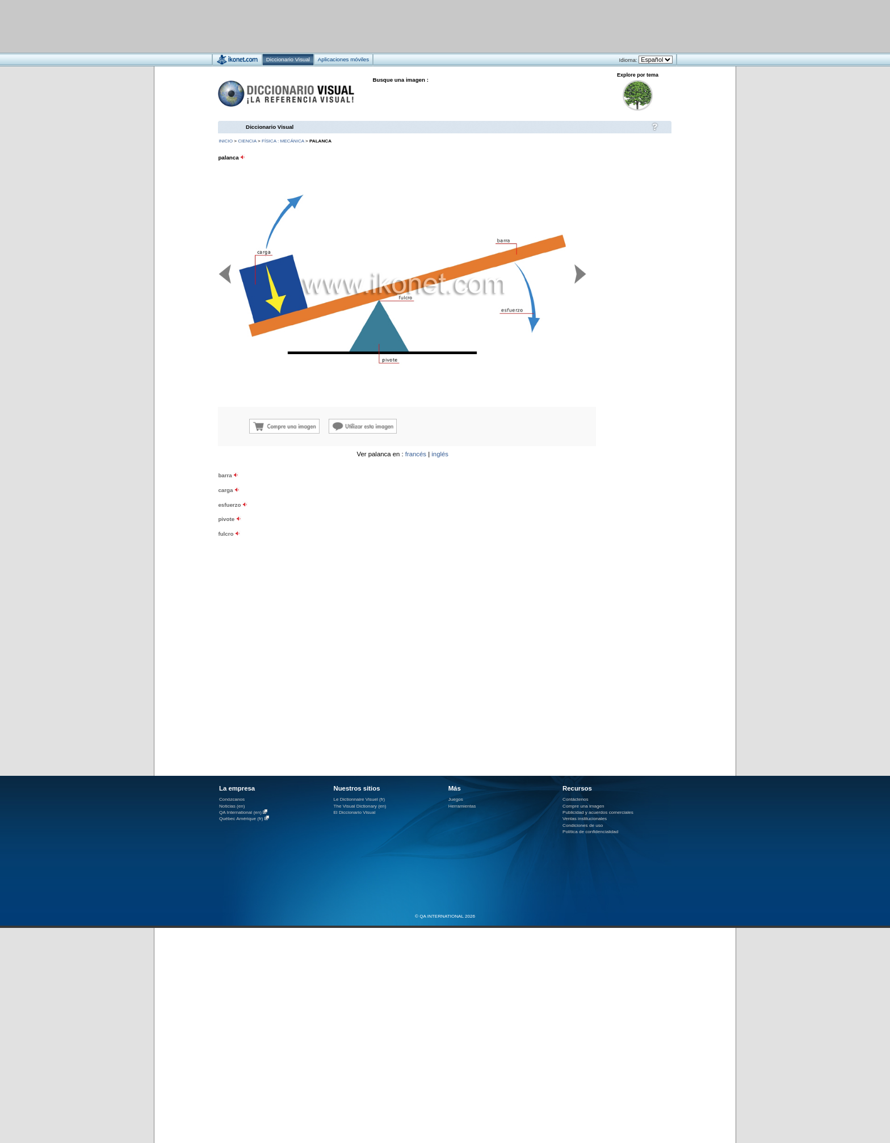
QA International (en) (240, 812)
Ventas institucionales (584, 818)
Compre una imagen (583, 806)
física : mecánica (283, 141)
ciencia (247, 141)
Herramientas (462, 806)
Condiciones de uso (582, 825)
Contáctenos (575, 799)
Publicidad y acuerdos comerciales (597, 812)
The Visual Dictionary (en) (359, 806)
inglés (439, 454)
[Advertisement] (411, 26)
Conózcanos (232, 799)
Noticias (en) (232, 806)
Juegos (455, 799)
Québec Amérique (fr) (241, 818)
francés (415, 454)
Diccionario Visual (269, 127)
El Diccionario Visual (354, 812)
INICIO (226, 141)
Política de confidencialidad (590, 831)
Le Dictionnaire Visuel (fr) (359, 799)
